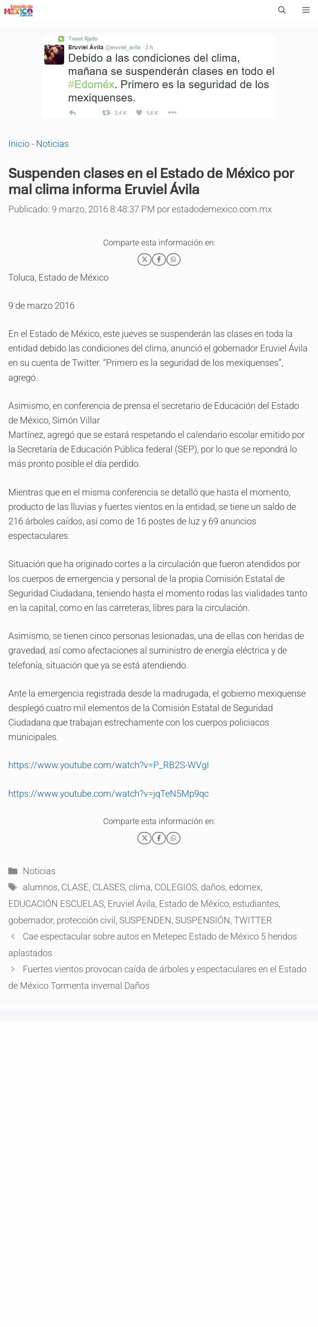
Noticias (52, 144)
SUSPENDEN (145, 920)
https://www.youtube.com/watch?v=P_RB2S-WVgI (108, 765)
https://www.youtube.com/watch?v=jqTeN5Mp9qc (108, 794)
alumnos (40, 887)
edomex (245, 887)
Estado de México (194, 904)
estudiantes (256, 904)
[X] (144, 259)
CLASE (75, 887)
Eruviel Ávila (131, 904)
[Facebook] (159, 259)
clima (140, 887)
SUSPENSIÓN (202, 920)
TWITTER (253, 920)
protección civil (86, 920)
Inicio (18, 144)
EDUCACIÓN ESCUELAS (56, 904)
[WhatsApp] (173, 259)
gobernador (30, 920)
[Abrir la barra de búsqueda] (282, 10)
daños (213, 887)
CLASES (108, 887)
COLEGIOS (175, 887)
